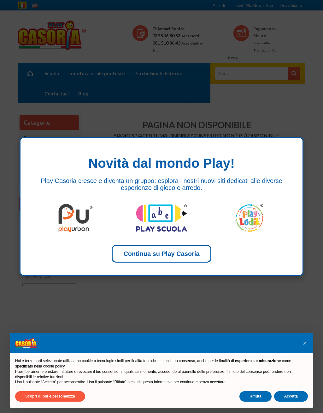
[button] (305, 343)
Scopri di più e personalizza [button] (50, 396)
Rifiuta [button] (255, 396)
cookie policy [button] (54, 366)
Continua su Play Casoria (161, 253)
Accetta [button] (291, 396)
